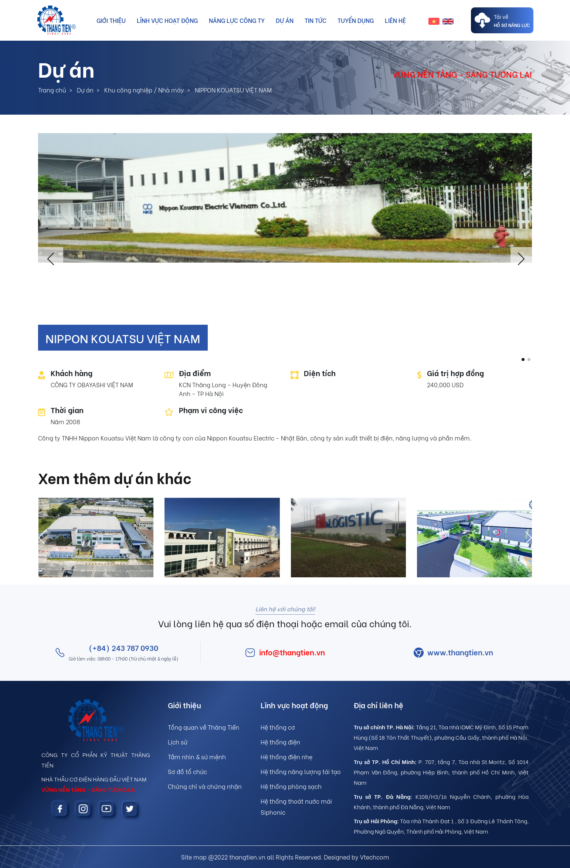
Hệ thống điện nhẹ (286, 756)
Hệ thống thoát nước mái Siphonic (296, 806)
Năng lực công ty (237, 20)
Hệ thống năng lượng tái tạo (301, 771)
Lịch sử (177, 741)
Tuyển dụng (355, 20)
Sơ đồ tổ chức (187, 771)
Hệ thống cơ (278, 727)
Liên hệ (395, 20)
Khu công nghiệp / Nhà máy (144, 89)
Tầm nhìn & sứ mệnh (197, 756)
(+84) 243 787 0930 (123, 647)
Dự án (285, 20)
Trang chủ (52, 89)
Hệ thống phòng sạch (291, 786)
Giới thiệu (111, 20)
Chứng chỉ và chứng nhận (205, 786)
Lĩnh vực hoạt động (167, 20)
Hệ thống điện (280, 741)
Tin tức (315, 20)
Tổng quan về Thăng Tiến (203, 727)
